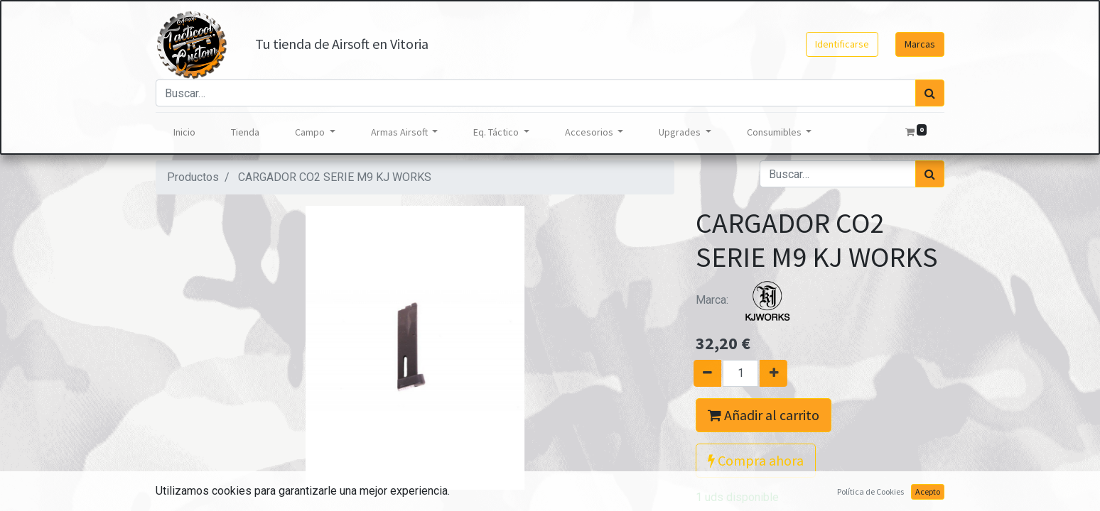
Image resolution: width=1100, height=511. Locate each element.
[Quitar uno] (702, 373)
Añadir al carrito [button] (763, 415)
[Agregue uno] (779, 373)
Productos (193, 177)
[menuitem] (184, 132)
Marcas (920, 44)
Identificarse (842, 44)
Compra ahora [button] (756, 460)
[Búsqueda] (929, 92)
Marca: (749, 300)
